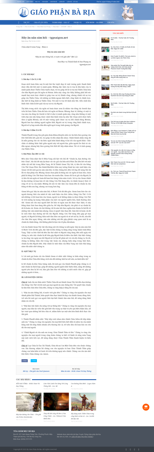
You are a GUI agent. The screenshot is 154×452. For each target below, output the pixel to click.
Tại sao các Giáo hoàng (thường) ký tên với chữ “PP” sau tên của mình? (123, 141)
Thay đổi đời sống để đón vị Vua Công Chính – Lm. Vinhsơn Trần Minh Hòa (55, 416)
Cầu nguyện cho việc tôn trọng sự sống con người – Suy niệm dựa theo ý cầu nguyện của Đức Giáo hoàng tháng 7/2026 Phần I (123, 152)
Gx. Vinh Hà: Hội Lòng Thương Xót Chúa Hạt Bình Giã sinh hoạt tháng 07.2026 (123, 95)
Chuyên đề (53, 1)
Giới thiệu (29, 1)
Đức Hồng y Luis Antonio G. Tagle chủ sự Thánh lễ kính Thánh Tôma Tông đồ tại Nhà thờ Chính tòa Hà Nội (123, 132)
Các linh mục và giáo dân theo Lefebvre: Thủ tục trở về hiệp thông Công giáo (123, 122)
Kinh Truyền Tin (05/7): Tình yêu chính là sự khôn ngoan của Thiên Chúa (123, 57)
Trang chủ (20, 1)
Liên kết (62, 1)
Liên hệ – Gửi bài (72, 1)
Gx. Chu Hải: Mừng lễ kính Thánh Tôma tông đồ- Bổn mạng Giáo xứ (123, 76)
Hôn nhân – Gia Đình (94, 22)
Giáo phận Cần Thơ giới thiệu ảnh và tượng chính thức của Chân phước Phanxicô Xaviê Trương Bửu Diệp (122, 67)
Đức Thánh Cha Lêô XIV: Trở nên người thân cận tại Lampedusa (123, 163)
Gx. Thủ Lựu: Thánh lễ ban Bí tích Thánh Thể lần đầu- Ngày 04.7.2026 (123, 172)
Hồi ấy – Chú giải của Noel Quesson (36, 371)
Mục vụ (37, 1)
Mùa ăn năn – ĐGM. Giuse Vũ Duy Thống (76, 371)
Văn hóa (110, 22)
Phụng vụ (78, 22)
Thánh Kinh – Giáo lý (60, 22)
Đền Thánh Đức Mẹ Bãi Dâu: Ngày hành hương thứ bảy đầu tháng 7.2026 (123, 85)
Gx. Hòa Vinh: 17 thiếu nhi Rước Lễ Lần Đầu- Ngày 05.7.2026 (123, 47)
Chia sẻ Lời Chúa (41, 22)
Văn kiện (45, 1)
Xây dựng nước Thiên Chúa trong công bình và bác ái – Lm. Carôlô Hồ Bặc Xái (82, 416)
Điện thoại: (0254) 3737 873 (22, 439)
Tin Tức (26, 22)
